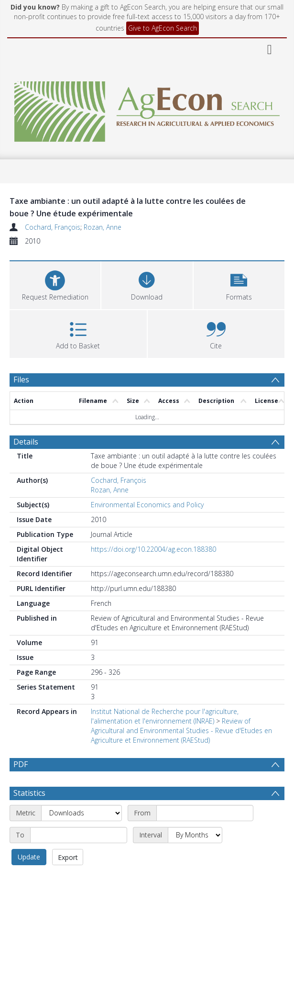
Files (21, 379)
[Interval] (195, 835)
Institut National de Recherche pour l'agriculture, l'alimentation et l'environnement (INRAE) (165, 716)
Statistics (29, 793)
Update (29, 856)
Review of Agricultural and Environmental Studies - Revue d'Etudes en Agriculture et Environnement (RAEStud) (181, 730)
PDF (20, 764)
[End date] (78, 835)
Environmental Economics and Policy (147, 504)
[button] (239, 284)
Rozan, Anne (102, 227)
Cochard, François (52, 227)
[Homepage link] (147, 109)
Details (25, 441)
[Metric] (81, 813)
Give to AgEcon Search (162, 28)
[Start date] (204, 813)
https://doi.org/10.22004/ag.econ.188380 (153, 549)
